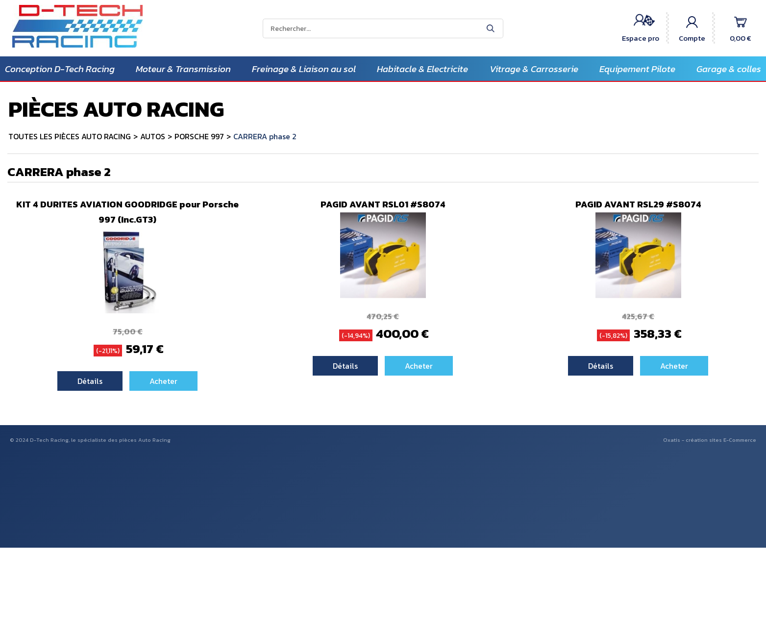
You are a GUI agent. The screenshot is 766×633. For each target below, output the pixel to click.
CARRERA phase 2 (265, 136)
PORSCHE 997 (199, 136)
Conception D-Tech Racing (60, 69)
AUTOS (152, 136)
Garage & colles (728, 69)
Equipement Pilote (637, 69)
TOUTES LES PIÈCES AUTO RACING (69, 136)
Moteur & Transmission (183, 69)
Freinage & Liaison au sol (304, 69)
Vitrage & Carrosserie (534, 69)
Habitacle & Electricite (422, 69)
